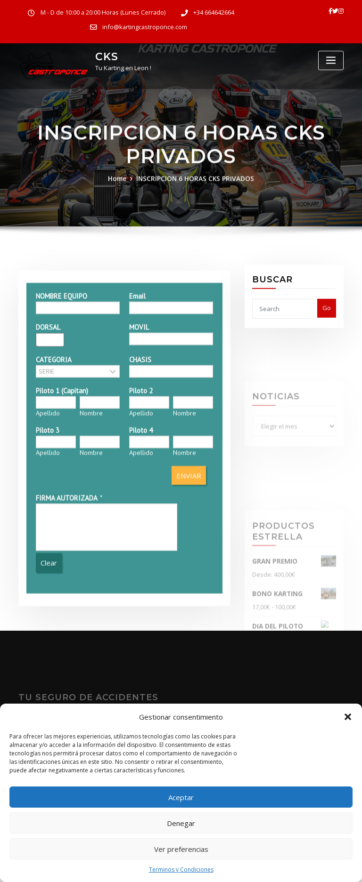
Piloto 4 (141, 516)
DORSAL (47, 413)
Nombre (91, 499)
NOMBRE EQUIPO (61, 381)
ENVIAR (189, 561)
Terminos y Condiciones (181, 870)
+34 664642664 (212, 12)
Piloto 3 (47, 516)
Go (326, 324)
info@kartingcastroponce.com (145, 27)
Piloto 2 (141, 476)
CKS (105, 56)
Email (137, 381)
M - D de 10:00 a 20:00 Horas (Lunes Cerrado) (103, 12)
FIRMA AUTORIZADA (66, 584)
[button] (348, 717)
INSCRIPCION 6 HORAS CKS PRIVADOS (195, 195)
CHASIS (140, 445)
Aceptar (181, 797)
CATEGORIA (53, 445)
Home (121, 195)
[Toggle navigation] (331, 60)
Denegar (181, 823)
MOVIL (139, 413)
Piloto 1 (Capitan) (61, 476)
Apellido (47, 499)
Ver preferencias (181, 849)
